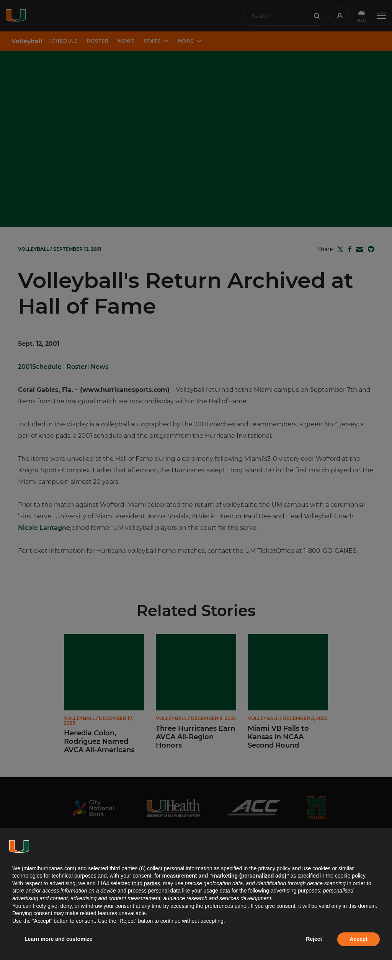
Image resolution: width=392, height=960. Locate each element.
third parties (146, 883)
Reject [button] (314, 939)
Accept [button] (359, 939)
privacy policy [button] (274, 868)
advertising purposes (295, 891)
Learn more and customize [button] (58, 939)
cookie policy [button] (350, 876)
